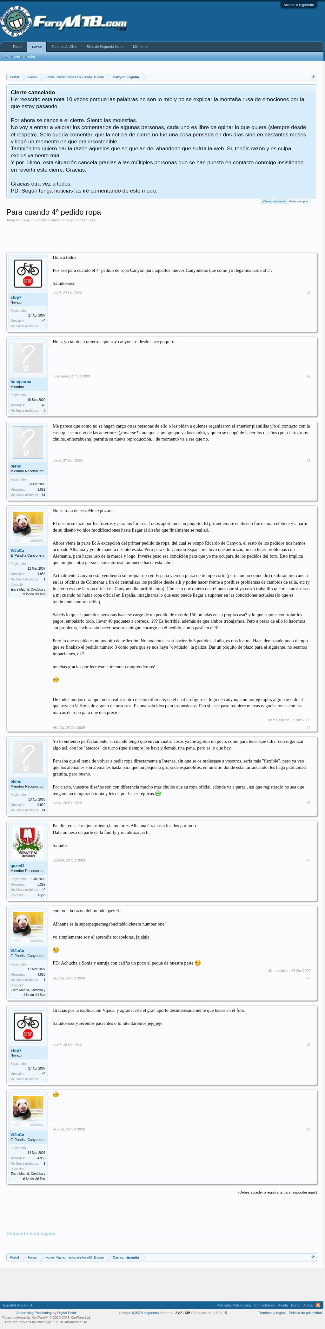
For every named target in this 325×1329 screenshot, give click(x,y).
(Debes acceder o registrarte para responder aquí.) (277, 1192)
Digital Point (66, 1313)
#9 (308, 1129)
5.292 (41, 884)
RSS (318, 1305)
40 (43, 321)
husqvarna (20, 381)
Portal (17, 47)
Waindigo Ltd (77, 1322)
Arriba (308, 1305)
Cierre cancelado (274, 201)
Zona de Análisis (64, 47)
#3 (308, 460)
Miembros (140, 47)
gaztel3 (17, 865)
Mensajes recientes (21, 56)
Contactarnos (264, 1305)
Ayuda (283, 1305)
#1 (308, 293)
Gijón (41, 895)
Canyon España (33, 220)
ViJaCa (17, 550)
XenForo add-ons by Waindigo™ (29, 1322)
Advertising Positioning (34, 1313)
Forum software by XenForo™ (46, 1317)
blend (16, 466)
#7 (308, 978)
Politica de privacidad (305, 1313)
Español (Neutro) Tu (18, 1305)
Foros (37, 47)
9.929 (41, 489)
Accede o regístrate (299, 5)
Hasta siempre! (298, 201)
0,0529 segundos (145, 1313)
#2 (308, 376)
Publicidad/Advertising (233, 1305)
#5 (308, 803)
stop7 (71, 220)
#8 (308, 1045)
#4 (308, 728)
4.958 (41, 574)
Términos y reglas (272, 1313)
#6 (308, 860)
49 (43, 405)
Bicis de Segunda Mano (105, 47)
